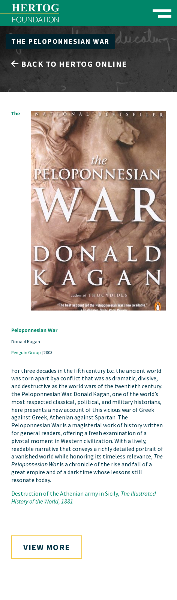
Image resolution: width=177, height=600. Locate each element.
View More (46, 547)
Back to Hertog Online (69, 64)
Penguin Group (26, 352)
